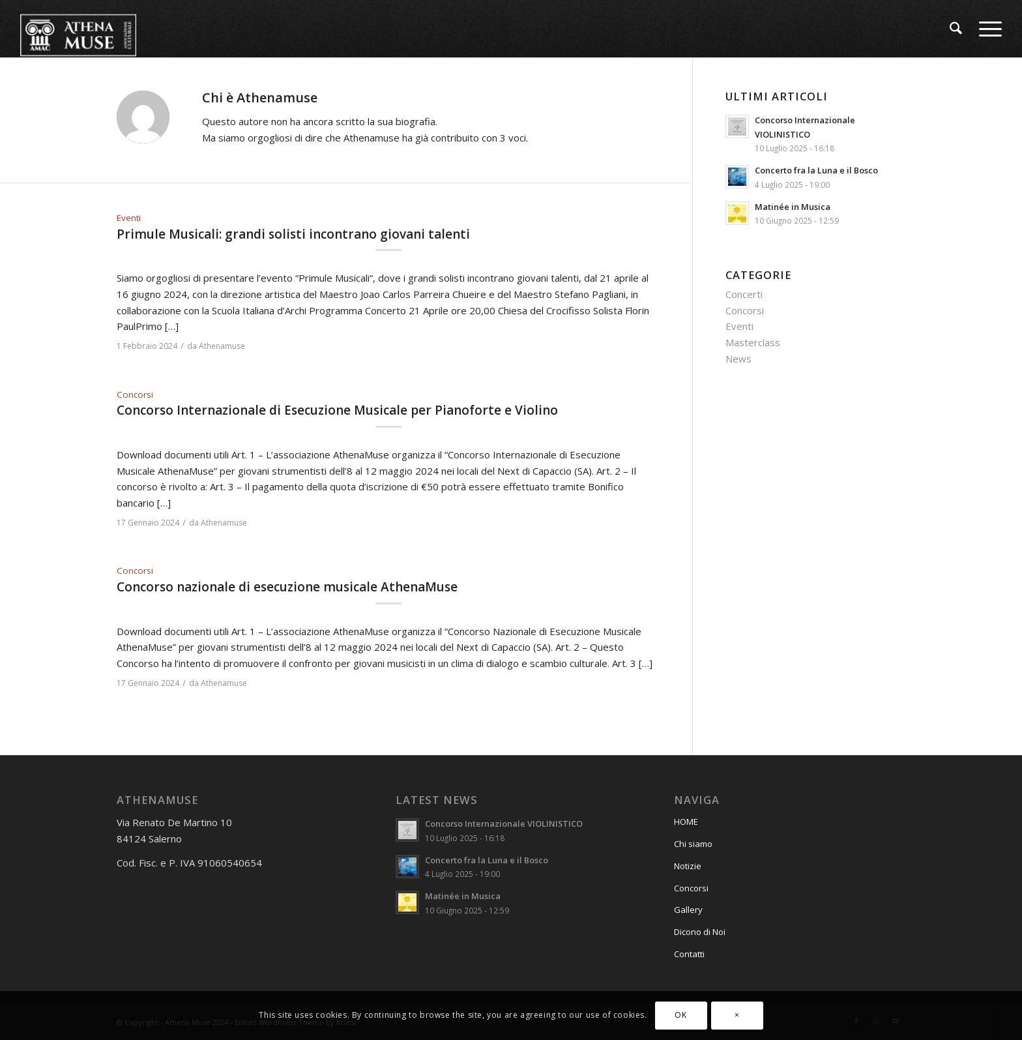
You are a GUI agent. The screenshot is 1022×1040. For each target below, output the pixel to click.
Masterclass (752, 342)
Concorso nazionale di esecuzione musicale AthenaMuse (287, 586)
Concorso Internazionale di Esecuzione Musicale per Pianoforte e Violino (337, 410)
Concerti (744, 294)
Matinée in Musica (792, 207)
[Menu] (986, 28)
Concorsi (135, 394)
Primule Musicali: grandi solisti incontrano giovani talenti (293, 234)
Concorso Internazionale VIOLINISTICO (504, 823)
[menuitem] (956, 28)
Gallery (688, 909)
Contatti (689, 954)
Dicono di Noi (699, 932)
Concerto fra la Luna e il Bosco (816, 170)
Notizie (687, 866)
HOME (686, 821)
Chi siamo (693, 844)
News (738, 358)
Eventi (129, 218)
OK (680, 1014)
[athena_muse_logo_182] (78, 28)
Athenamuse (222, 345)
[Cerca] (956, 28)
